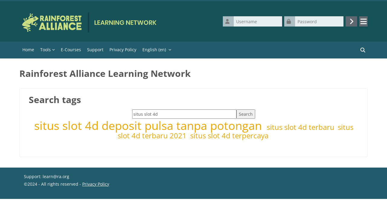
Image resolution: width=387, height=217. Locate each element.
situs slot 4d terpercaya (229, 135)
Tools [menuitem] (45, 49)
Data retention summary (48, 203)
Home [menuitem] (28, 49)
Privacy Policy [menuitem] (122, 49)
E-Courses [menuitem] (71, 49)
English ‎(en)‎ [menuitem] (154, 49)
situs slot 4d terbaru (301, 127)
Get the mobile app (43, 211)
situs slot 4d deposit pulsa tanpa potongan (149, 125)
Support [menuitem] (95, 49)
